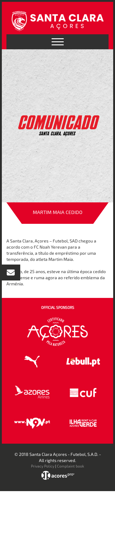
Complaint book (70, 466)
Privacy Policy (42, 466)
